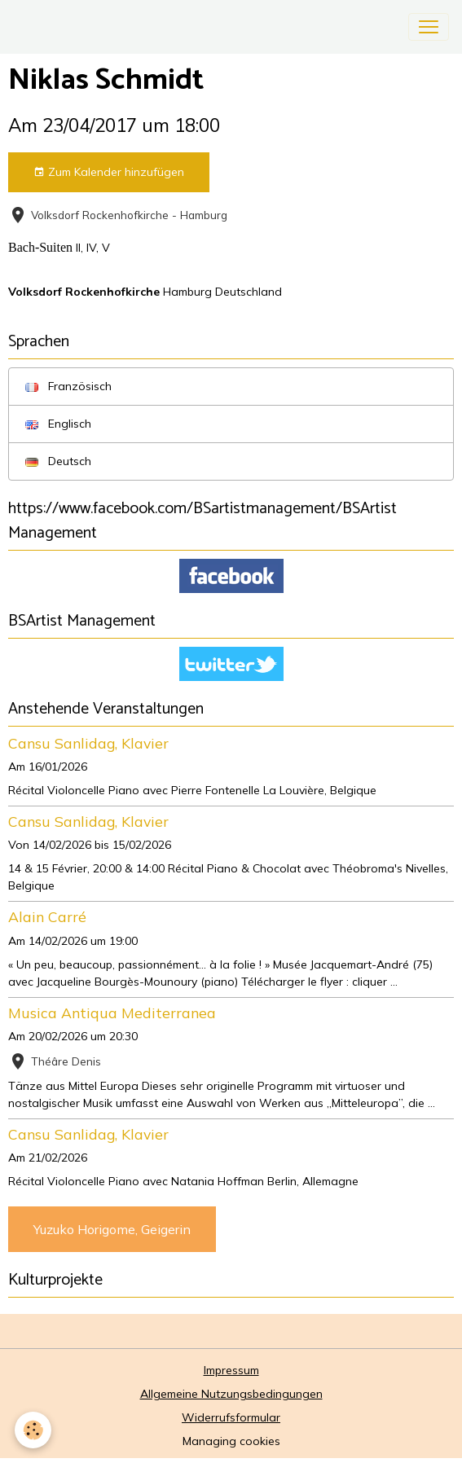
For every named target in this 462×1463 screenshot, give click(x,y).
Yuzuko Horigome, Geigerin (112, 1229)
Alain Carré (47, 916)
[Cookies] (33, 1430)
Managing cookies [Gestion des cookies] (231, 1441)
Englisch (58, 423)
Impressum (231, 1370)
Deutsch (58, 461)
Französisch (68, 386)
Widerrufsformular (231, 1417)
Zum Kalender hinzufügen (108, 172)
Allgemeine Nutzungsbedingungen (231, 1393)
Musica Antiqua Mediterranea (112, 1012)
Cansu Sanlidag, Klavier (88, 743)
